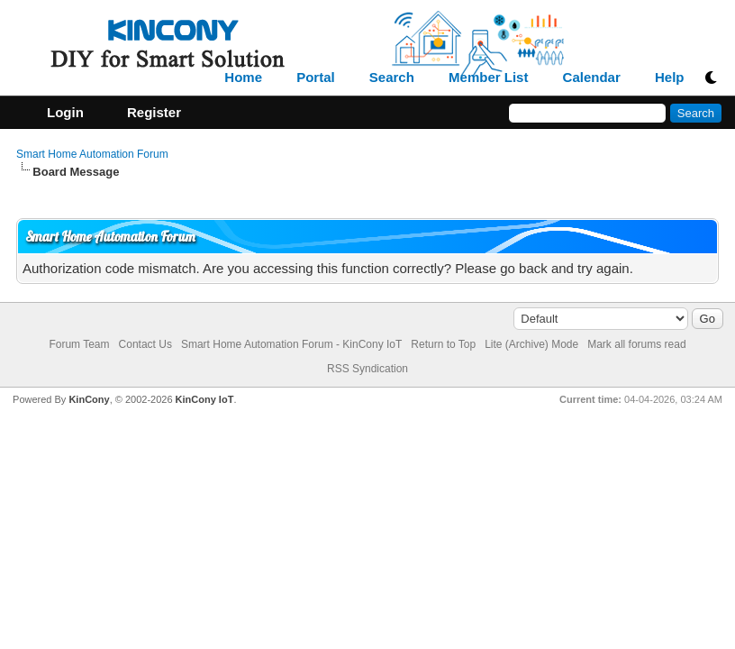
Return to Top (443, 344)
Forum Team (79, 344)
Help (670, 77)
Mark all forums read (636, 344)
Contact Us (145, 344)
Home (243, 77)
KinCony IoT (205, 399)
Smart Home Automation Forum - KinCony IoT (291, 344)
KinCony (88, 399)
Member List (488, 77)
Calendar (592, 77)
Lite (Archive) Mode (531, 344)
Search (391, 77)
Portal (315, 77)
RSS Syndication (367, 368)
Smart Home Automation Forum (92, 154)
